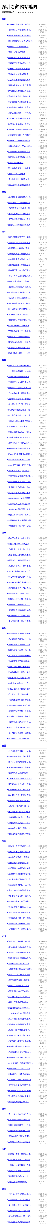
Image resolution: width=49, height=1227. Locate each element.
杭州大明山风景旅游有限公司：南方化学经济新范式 (20, 102)
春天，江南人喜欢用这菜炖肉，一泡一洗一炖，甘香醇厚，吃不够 (20, 728)
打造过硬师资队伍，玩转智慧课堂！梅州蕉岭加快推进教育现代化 (20, 885)
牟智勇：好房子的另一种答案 (20, 130)
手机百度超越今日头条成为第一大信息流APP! (20, 382)
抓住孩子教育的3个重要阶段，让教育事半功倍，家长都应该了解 (20, 857)
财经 (4, 192)
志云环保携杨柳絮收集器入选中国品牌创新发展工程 (20, 80)
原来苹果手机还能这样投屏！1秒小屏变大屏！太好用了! (20, 437)
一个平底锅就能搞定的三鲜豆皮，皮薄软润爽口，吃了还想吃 (20, 337)
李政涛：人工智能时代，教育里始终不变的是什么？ (20, 846)
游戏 (4, 1109)
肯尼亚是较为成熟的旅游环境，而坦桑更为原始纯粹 (20, 1222)
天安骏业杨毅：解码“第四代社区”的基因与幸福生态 (20, 179)
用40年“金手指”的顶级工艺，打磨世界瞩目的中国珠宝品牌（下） (20, 571)
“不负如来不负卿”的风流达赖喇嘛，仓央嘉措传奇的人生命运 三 (20, 1136)
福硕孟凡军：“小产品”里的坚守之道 (20, 146)
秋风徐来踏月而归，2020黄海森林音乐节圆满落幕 (20, 650)
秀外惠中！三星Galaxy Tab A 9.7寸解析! (20, 487)
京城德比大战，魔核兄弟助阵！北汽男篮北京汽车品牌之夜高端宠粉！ (20, 254)
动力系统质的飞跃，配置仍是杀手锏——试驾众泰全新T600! (20, 404)
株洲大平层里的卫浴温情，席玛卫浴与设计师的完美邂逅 (20, 1002)
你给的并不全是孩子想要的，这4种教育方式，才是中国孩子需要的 (20, 852)
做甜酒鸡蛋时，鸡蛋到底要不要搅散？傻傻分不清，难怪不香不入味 (20, 901)
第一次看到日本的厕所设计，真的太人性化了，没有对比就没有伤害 (20, 1114)
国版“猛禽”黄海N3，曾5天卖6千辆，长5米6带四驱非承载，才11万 (20, 281)
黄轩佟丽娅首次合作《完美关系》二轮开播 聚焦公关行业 (20, 645)
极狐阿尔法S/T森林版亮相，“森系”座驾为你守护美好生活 (20, 248)
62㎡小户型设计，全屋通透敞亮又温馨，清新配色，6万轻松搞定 (20, 790)
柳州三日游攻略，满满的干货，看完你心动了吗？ (20, 1171)
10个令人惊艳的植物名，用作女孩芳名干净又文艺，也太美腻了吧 (20, 762)
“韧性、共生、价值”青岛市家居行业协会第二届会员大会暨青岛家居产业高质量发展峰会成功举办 (20, 975)
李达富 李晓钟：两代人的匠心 (20, 41)
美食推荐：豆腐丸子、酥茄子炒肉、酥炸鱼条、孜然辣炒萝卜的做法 (20, 823)
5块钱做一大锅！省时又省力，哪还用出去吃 (20, 326)
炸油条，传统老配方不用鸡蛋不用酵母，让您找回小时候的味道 (20, 225)
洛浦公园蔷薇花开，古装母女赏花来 (20, 1125)
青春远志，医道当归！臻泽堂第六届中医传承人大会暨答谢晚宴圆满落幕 (20, 1035)
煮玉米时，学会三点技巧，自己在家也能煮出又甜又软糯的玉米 (20, 605)
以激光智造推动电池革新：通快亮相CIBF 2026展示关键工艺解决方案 (20, 152)
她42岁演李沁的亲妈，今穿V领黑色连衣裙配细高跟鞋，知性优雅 (20, 577)
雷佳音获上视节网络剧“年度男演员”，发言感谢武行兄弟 (20, 661)
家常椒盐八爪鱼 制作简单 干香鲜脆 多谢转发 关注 (20, 739)
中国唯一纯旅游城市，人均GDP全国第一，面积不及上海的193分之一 (20, 1165)
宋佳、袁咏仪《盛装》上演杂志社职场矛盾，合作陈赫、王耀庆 (20, 689)
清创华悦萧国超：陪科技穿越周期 (20, 96)
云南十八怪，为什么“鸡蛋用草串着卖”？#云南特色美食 (20, 594)
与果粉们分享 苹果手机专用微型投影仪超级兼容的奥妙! (20, 520)
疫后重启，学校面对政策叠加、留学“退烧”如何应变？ (20, 868)
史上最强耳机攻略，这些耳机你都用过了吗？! (20, 371)
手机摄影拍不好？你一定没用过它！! (20, 526)
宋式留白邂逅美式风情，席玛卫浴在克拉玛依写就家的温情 (20, 997)
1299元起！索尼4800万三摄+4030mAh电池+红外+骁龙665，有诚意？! (20, 1085)
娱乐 (4, 628)
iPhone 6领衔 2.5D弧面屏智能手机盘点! (20, 454)
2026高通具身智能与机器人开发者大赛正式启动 (20, 157)
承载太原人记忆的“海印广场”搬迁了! (20, 1102)
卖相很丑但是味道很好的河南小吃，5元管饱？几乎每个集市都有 (20, 197)
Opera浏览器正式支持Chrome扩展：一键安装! (20, 1091)
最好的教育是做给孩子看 (18, 863)
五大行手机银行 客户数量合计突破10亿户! (20, 399)
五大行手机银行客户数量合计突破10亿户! (20, 1096)
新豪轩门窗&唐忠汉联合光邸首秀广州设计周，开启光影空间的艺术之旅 (20, 1047)
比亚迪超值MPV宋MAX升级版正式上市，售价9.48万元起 (20, 309)
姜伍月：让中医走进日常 (18, 47)
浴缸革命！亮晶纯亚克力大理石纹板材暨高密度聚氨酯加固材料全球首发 (20, 1024)
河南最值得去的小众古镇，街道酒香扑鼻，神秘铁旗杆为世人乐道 (20, 1176)
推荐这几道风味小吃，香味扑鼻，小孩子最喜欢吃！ (20, 918)
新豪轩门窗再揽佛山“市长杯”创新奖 (20, 1030)
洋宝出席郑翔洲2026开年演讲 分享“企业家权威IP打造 (20, 947)
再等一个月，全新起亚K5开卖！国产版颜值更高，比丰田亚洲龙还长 (20, 276)
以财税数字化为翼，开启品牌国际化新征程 (20, 25)
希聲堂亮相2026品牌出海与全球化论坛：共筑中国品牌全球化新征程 (20, 58)
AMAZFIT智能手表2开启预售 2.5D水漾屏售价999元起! (20, 465)
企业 (4, 936)
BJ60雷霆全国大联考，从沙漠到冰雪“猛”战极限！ (20, 259)
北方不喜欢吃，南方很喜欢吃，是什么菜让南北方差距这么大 (20, 621)
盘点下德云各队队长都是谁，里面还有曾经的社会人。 (20, 667)
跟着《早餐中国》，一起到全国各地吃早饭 (20, 353)
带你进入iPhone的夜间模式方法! (20, 421)
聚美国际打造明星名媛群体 (19, 941)
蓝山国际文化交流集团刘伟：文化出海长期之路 (20, 185)
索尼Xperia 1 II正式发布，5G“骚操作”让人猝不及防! (20, 426)
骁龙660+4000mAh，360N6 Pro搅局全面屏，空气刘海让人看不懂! (20, 515)
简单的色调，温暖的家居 (18, 773)
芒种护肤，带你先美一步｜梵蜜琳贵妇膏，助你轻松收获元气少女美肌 (20, 549)
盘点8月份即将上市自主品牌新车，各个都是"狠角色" (20, 298)
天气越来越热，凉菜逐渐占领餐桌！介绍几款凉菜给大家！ (20, 929)
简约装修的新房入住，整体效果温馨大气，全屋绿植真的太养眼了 (20, 784)
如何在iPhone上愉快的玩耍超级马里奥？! (20, 498)
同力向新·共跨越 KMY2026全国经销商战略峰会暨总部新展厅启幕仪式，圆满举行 (20, 1008)
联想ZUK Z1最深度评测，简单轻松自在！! (20, 388)
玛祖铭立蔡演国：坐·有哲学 (19, 135)
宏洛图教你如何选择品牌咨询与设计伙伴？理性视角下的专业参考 (20, 958)
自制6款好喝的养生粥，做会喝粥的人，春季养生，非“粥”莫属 (20, 806)
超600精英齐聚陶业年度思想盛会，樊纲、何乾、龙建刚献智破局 (20, 980)
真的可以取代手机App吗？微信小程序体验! (20, 443)
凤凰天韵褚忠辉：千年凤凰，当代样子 (20, 113)
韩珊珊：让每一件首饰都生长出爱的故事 (20, 141)
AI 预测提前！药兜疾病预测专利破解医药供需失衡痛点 (20, 1063)
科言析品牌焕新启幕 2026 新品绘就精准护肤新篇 (20, 964)
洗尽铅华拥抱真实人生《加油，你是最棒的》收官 (20, 639)
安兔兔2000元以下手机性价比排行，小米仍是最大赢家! (20, 509)
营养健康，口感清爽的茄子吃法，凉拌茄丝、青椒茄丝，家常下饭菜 (20, 203)
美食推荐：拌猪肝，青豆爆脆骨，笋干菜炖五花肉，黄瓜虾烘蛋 (20, 711)
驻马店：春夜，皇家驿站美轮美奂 (20, 1154)
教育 (4, 841)
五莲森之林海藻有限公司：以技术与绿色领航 (20, 74)
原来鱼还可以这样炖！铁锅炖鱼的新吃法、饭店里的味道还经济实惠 (20, 924)
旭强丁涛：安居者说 (16, 174)
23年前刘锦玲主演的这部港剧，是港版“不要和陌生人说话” (20, 672)
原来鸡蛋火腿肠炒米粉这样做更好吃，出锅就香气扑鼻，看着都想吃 (20, 610)
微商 (4, 1189)
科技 (4, 360)
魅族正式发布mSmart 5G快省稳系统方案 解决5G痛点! (20, 432)
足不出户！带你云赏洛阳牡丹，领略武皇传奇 (20, 1194)
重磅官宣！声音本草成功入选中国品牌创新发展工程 (20, 63)
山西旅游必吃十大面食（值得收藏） (20, 1120)
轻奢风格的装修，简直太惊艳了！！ (20, 756)
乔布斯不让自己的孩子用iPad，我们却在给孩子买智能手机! (20, 1080)
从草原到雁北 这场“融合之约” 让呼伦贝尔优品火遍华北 (20, 1052)
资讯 (4, 19)
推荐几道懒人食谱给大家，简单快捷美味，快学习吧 (20, 907)
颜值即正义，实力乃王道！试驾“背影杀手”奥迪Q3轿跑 (20, 270)
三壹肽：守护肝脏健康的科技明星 (20, 953)
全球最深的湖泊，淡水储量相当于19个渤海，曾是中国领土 (20, 1211)
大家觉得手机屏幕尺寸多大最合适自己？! (20, 493)
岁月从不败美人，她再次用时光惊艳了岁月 (20, 566)
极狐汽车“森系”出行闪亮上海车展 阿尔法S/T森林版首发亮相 (20, 243)
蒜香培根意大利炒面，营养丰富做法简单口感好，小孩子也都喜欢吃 (20, 348)
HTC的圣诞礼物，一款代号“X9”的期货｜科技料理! (20, 415)
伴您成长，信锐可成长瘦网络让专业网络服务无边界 (20, 30)
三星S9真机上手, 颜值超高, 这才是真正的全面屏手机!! (20, 471)
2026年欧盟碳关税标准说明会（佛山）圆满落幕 (20, 1019)
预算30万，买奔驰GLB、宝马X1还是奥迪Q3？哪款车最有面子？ (20, 320)
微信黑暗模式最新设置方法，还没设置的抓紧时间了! (20, 449)
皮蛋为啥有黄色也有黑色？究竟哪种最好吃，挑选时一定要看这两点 (20, 913)
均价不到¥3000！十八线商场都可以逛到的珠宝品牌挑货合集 (20, 544)
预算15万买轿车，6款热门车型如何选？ (20, 315)
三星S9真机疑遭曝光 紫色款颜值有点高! (20, 476)
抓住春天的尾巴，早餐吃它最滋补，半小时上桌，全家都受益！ (20, 828)
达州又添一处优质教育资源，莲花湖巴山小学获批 (20, 890)
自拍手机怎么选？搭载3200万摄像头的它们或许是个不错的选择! (20, 504)
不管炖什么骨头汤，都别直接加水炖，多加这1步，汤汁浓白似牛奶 (20, 716)
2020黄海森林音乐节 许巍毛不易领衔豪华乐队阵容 (20, 656)
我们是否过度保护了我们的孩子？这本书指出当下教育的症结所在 (20, 896)
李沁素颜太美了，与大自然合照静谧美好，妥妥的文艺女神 (20, 588)
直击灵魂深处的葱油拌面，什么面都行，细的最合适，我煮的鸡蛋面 (20, 722)
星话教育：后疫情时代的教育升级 (20, 874)
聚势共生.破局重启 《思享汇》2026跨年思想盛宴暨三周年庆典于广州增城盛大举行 (20, 986)
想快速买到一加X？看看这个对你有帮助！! (20, 1074)
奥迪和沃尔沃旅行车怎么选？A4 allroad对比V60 (20, 287)
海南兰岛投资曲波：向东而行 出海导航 (20, 107)
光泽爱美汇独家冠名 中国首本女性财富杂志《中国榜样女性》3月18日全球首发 (20, 969)
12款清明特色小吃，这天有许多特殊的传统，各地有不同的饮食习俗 (20, 817)
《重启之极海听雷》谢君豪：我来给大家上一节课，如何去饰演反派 (20, 700)
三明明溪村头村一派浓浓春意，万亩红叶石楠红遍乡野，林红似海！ (20, 1142)
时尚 (4, 533)
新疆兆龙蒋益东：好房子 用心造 (20, 85)
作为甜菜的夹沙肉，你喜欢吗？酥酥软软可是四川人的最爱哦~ (20, 733)
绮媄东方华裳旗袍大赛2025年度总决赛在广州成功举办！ (20, 1058)
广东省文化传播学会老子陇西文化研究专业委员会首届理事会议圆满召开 (20, 1041)
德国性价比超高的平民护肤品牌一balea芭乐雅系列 (20, 560)
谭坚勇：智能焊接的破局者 (19, 118)
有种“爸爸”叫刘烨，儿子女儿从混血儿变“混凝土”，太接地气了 (20, 683)
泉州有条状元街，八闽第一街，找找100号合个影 (20, 1205)
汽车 (4, 232)
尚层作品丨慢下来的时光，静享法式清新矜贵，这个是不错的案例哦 (20, 801)
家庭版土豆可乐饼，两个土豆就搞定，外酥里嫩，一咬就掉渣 (20, 599)
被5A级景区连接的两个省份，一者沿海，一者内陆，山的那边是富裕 (20, 1216)
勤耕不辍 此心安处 (16, 163)
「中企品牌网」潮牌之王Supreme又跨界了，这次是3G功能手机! (20, 393)
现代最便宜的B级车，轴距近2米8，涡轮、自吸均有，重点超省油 (20, 304)
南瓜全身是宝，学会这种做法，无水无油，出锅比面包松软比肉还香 (20, 616)
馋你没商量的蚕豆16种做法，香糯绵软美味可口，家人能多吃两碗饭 (20, 834)
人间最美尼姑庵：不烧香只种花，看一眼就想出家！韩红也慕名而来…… (20, 1200)
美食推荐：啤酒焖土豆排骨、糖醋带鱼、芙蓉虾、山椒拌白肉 (20, 1131)
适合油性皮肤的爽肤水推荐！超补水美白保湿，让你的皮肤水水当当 (20, 555)
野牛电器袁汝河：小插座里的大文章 (20, 168)
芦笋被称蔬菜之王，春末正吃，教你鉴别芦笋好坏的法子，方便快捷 (20, 331)
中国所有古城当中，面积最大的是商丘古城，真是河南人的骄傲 (20, 1160)
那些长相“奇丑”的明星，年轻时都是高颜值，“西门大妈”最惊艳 (20, 678)
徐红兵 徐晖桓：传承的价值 (19, 36)
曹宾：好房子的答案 (16, 52)
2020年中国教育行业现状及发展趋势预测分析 (20, 879)
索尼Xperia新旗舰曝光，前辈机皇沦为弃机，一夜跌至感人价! (20, 410)
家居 (4, 745)
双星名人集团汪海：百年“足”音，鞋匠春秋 (20, 124)
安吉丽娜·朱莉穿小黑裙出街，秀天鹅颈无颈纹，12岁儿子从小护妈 (20, 582)
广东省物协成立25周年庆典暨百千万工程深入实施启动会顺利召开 (20, 1013)
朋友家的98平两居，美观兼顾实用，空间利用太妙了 (20, 768)
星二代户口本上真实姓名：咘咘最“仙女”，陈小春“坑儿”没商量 (20, 694)
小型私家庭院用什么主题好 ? (20, 779)
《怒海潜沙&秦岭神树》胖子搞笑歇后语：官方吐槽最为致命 (20, 705)
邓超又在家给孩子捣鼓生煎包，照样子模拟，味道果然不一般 (20, 214)
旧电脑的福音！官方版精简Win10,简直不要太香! (20, 1069)
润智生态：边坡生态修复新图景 (20, 91)
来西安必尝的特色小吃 (17, 1182)
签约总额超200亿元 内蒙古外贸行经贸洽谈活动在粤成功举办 (20, 991)
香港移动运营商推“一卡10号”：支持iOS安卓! (20, 377)
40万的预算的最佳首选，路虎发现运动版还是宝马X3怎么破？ (20, 292)
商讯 (4, 1149)
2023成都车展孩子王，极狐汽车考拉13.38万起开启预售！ (20, 237)
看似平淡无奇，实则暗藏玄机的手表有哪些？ (20, 538)
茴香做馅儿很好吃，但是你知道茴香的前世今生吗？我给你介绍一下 (20, 342)
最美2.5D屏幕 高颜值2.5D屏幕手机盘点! (20, 482)
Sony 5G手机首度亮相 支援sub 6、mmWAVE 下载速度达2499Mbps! (20, 366)
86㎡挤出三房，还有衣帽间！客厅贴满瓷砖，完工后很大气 (20, 795)
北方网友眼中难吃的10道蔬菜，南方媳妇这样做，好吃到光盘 (20, 812)
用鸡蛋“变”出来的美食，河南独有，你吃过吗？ (20, 208)
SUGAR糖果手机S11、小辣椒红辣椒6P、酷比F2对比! (20, 460)
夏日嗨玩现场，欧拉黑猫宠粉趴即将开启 (20, 265)
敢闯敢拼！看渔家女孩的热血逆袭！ (20, 634)
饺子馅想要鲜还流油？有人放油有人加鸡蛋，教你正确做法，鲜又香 (20, 219)
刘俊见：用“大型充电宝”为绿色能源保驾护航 (20, 69)
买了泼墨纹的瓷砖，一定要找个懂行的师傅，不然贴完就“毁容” (20, 751)
